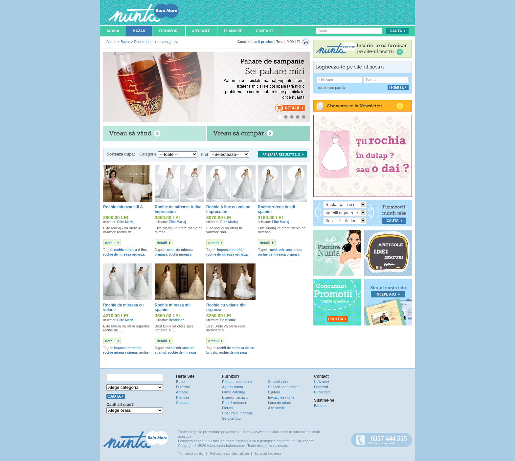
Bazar (139, 31)
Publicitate (322, 392)
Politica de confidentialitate (229, 453)
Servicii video (278, 382)
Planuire (233, 31)
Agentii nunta (232, 387)
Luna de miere (279, 403)
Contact (264, 31)
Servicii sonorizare (283, 387)
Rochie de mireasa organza (156, 42)
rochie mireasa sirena (285, 250)
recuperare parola (331, 88)
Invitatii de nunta (281, 397)
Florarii (227, 408)
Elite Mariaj (126, 222)
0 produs (265, 42)
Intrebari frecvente (268, 453)
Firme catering (233, 392)
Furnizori (169, 31)
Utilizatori (321, 382)
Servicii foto (231, 418)
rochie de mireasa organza (124, 254)
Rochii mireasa (234, 403)
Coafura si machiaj (237, 413)
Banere (319, 406)
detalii (110, 243)
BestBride (176, 320)
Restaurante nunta (237, 382)
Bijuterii (274, 392)
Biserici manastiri (235, 397)
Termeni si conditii (191, 453)
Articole (201, 31)
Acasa (112, 31)
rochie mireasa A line (130, 250)
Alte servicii (277, 408)
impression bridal (230, 250)
